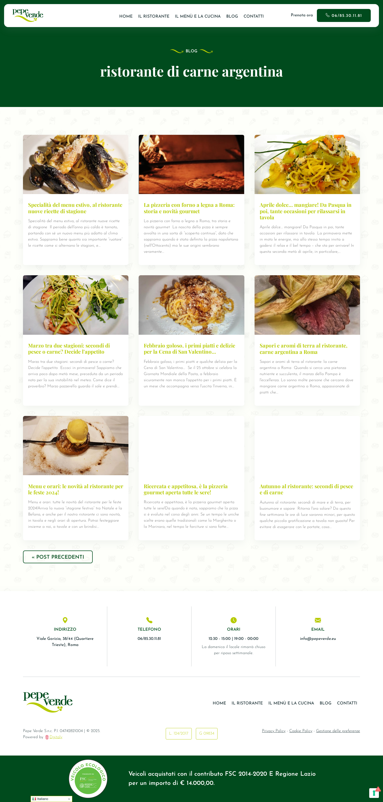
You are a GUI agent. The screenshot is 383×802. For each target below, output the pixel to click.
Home (126, 16)
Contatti (254, 16)
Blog (232, 16)
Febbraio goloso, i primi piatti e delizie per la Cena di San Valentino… (189, 348)
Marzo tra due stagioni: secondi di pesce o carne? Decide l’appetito (69, 348)
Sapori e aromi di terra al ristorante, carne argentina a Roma (304, 348)
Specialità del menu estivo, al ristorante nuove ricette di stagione (75, 207)
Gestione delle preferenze (338, 731)
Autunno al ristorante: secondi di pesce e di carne (306, 489)
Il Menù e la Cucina (198, 16)
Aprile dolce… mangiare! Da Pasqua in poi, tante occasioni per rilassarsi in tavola (306, 211)
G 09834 (206, 734)
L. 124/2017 (178, 734)
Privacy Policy (273, 731)
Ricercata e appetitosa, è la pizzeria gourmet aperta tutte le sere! (186, 489)
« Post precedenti (58, 557)
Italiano (40, 799)
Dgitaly (56, 737)
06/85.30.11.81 (347, 16)
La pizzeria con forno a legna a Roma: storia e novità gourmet (189, 207)
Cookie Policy (300, 731)
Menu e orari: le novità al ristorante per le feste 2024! (75, 489)
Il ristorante (153, 16)
